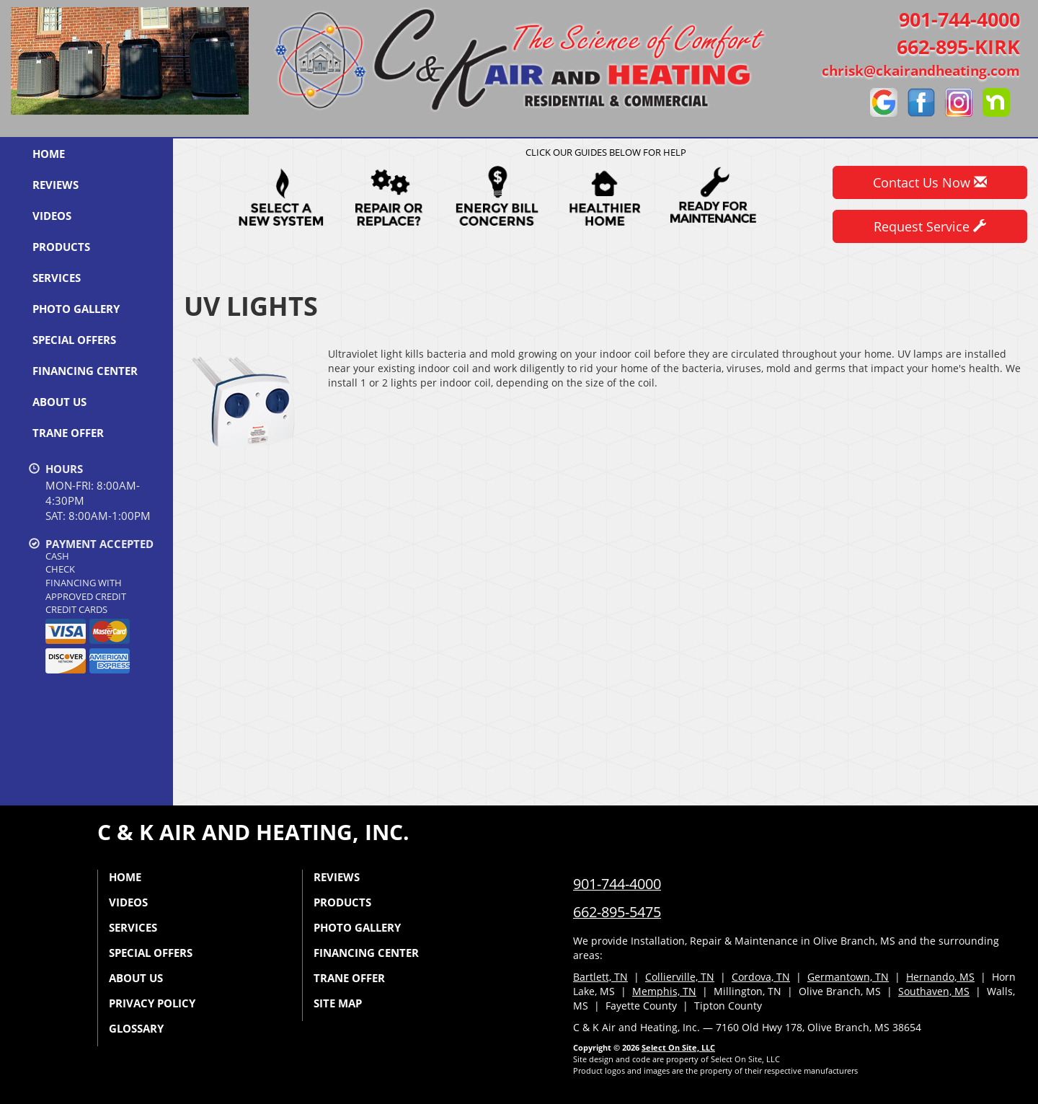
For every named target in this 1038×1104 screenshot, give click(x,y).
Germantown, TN (848, 977)
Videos (51, 215)
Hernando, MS (940, 977)
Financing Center (85, 370)
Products (61, 246)
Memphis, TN (664, 991)
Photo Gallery (76, 308)
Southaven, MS (934, 991)
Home (48, 153)
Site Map (338, 1003)
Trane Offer (68, 432)
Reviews (55, 184)
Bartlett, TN (600, 977)
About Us (59, 401)
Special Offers (74, 339)
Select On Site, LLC (678, 1047)
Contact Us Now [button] (930, 182)
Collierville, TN (679, 977)
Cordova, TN (761, 977)
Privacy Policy (152, 1003)
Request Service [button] (930, 226)
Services (56, 277)
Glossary (136, 1028)
